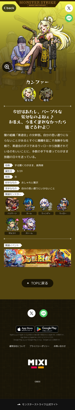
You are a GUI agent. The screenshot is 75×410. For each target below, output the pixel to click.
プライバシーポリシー (39, 346)
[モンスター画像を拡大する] (7, 67)
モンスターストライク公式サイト (40, 404)
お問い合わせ (60, 346)
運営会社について (17, 346)
